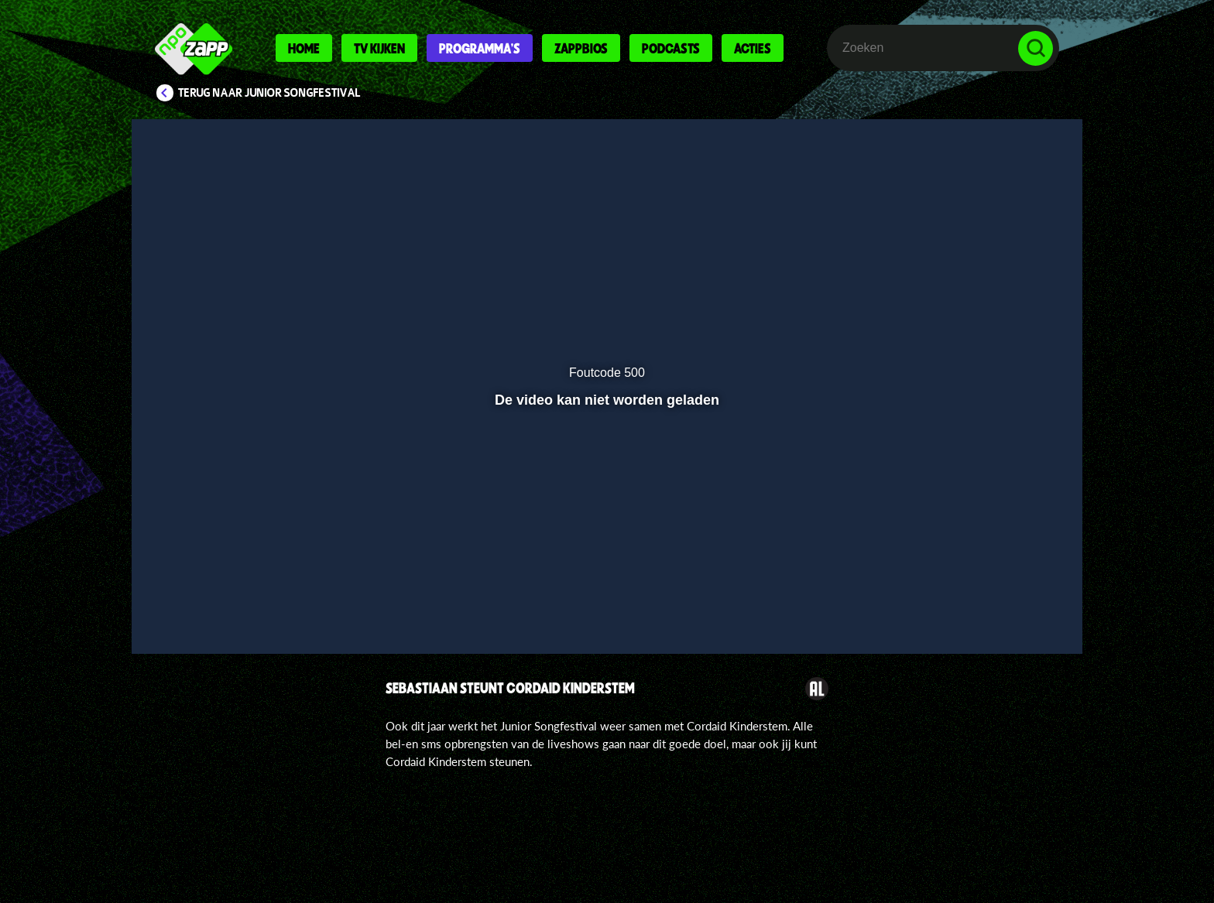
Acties (752, 48)
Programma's (479, 48)
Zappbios (581, 48)
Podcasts (671, 48)
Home (304, 48)
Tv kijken (379, 48)
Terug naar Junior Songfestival (269, 93)
